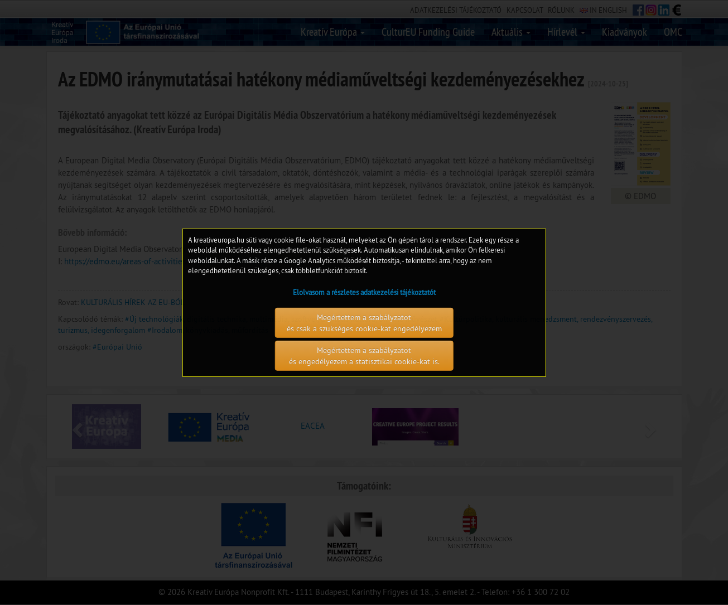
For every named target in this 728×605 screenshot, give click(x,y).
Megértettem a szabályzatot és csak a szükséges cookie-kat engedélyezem (364, 322)
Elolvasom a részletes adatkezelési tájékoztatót (364, 292)
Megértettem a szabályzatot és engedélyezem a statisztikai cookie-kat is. (364, 355)
